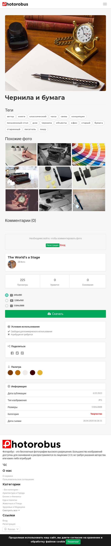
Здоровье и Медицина (14, 507)
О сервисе (8, 476)
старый (85, 123)
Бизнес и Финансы (12, 496)
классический (37, 116)
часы (54, 116)
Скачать (55, 314)
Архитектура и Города (14, 493)
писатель (30, 129)
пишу (43, 129)
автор (10, 116)
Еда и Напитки (10, 500)
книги (21, 116)
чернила (47, 123)
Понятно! (73, 541)
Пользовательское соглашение (18, 479)
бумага (99, 123)
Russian (11, 529)
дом (34, 123)
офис (74, 123)
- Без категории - (11, 489)
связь (64, 116)
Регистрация (53, 245)
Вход (62, 245)
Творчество (96, 414)
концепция (78, 116)
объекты (61, 123)
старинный (13, 129)
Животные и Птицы (12, 503)
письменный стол (17, 123)
